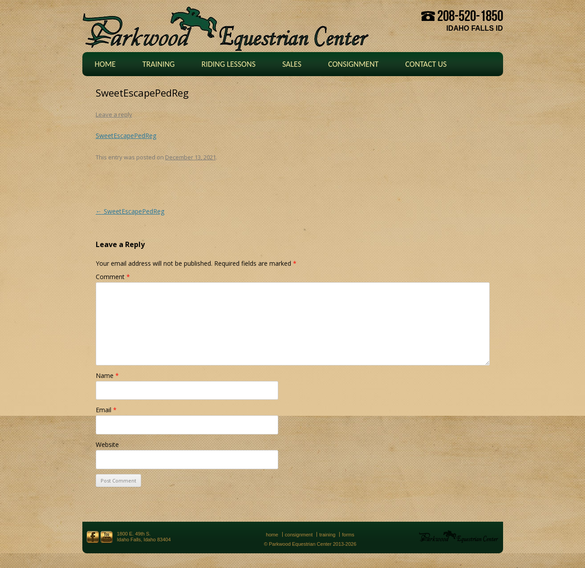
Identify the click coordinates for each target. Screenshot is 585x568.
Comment (113, 276)
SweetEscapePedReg (126, 135)
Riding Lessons (228, 64)
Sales (291, 64)
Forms (348, 534)
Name (107, 375)
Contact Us (426, 64)
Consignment (353, 64)
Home (105, 64)
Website (107, 444)
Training (158, 64)
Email (106, 410)
